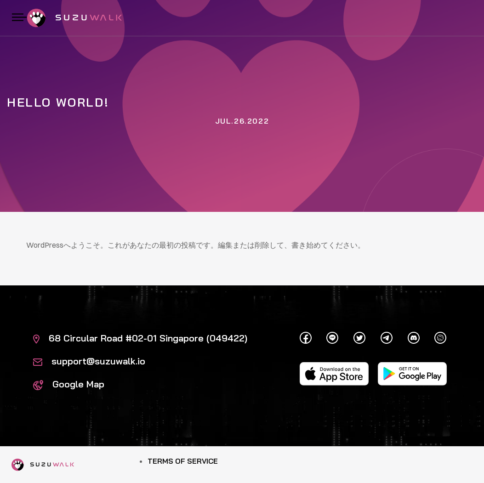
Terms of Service (183, 461)
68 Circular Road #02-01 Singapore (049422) (140, 338)
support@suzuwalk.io (89, 361)
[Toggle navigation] (19, 18)
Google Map (68, 384)
